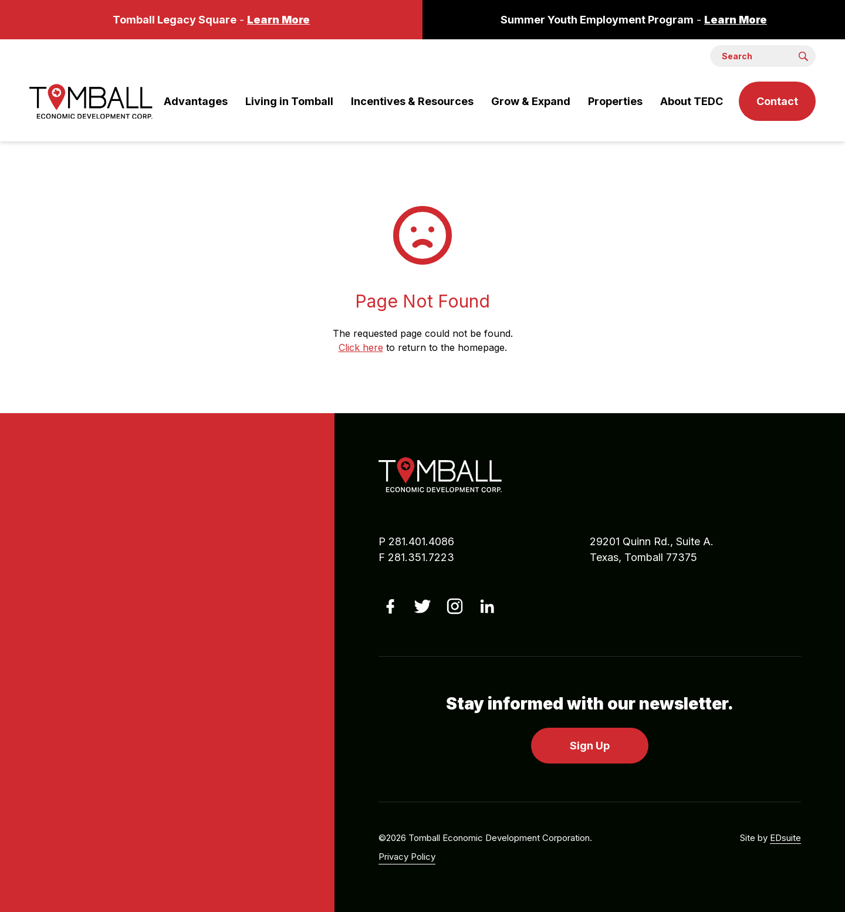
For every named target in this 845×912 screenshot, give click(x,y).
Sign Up (590, 745)
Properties (615, 101)
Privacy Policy (406, 856)
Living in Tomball (289, 101)
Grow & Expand (530, 101)
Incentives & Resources (412, 101)
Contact (777, 101)
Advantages (196, 101)
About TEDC (691, 101)
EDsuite (785, 837)
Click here (361, 347)
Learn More (278, 19)
